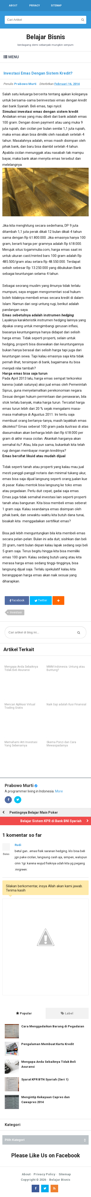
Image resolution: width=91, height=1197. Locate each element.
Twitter (41, 600)
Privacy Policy (44, 1174)
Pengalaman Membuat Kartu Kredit (47, 1044)
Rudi (18, 845)
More (59, 791)
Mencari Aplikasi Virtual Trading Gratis (19, 706)
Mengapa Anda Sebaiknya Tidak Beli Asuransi (21, 668)
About (26, 1174)
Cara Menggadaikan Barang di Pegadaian (52, 1026)
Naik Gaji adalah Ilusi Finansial (66, 704)
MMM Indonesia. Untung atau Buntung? (66, 668)
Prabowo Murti (19, 785)
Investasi (16, 612)
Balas (6, 854)
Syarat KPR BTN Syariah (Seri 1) (45, 1079)
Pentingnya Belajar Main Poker (33, 812)
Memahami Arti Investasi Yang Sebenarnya (20, 744)
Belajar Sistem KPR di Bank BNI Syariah (51, 821)
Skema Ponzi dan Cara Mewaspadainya (61, 744)
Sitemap (65, 1174)
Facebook (16, 600)
